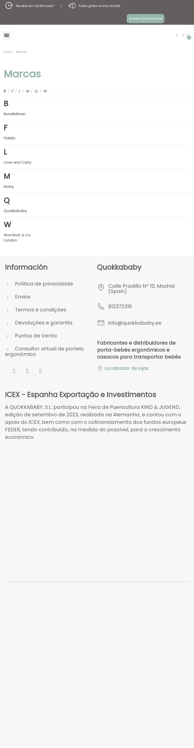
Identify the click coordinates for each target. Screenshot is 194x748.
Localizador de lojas (123, 368)
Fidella (9, 138)
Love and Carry (17, 162)
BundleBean (15, 113)
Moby (9, 186)
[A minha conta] (183, 35)
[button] (145, 18)
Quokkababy (15, 210)
